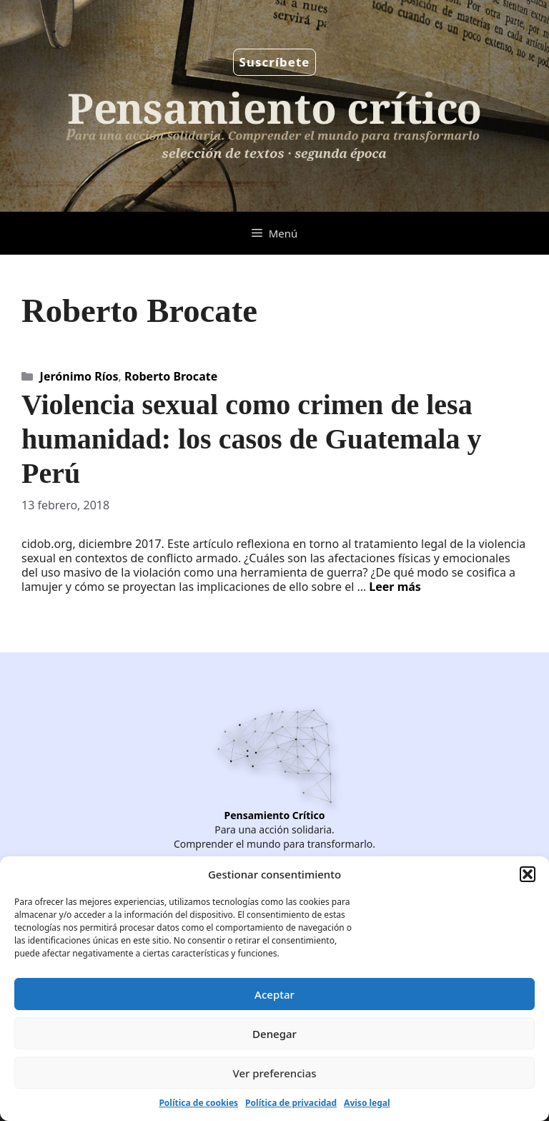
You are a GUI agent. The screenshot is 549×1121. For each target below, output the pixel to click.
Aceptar (274, 994)
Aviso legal (367, 1103)
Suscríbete (274, 62)
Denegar (274, 1034)
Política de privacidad (291, 1103)
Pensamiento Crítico (274, 815)
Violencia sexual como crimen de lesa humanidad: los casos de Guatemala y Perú (251, 438)
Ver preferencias (274, 1073)
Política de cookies (198, 1103)
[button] (527, 874)
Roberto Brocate (170, 376)
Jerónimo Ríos (79, 376)
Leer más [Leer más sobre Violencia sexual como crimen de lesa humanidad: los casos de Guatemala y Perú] (395, 586)
